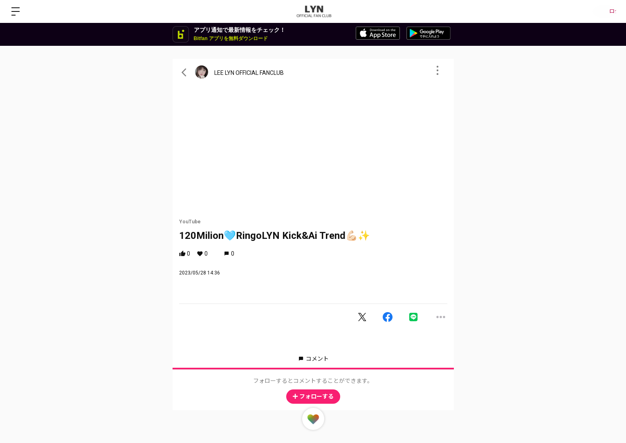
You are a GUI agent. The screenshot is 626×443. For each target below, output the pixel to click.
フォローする (313, 396)
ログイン (601, 11)
